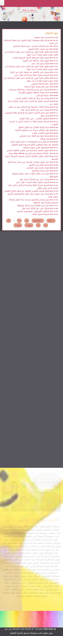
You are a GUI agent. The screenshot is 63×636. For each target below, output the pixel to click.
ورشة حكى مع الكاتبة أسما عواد (35, 208)
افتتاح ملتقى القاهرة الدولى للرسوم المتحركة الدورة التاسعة (31, 157)
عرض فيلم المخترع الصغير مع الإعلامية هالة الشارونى (27, 113)
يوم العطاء (44, 139)
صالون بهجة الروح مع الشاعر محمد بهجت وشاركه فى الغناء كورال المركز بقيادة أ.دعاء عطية (31, 53)
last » (18, 225)
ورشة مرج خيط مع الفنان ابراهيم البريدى (32, 98)
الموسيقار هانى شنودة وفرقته (36, 147)
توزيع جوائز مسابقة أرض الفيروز (36, 61)
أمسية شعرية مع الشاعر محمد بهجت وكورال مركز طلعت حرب (33, 102)
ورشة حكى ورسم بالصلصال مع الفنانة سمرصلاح (29, 89)
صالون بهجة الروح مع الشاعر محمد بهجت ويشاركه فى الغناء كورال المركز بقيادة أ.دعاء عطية (31, 79)
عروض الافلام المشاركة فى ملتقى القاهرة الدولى (28, 150)
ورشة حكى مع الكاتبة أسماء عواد (35, 110)
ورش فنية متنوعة (41, 37)
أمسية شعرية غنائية (41, 214)
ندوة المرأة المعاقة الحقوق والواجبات (33, 92)
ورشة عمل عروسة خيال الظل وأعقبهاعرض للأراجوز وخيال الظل (32, 195)
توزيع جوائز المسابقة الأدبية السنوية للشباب (30, 58)
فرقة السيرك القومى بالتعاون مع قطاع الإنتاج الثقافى (26, 191)
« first (51, 221)
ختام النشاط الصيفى (40, 84)
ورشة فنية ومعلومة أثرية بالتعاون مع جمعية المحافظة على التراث (31, 41)
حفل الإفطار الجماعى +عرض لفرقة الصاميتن (31, 46)
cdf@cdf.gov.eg (49, 629)
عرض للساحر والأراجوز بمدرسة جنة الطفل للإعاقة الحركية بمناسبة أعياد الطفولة (33, 201)
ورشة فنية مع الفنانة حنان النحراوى (34, 136)
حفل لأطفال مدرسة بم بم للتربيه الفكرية (32, 130)
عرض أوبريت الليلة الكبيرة (38, 49)
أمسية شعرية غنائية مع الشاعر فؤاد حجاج (32, 75)
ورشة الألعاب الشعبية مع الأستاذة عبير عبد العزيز (29, 107)
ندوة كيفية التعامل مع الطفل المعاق (33, 127)
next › (28, 225)
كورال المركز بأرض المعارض (38, 168)
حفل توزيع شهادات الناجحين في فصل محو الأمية (28, 162)
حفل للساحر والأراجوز (40, 171)
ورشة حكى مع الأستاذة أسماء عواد (34, 179)
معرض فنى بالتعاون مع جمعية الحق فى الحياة (29, 72)
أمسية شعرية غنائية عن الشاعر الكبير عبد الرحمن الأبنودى (33, 123)
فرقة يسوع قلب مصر (40, 63)
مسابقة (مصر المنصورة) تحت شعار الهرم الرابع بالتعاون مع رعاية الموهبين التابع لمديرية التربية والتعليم (34, 143)
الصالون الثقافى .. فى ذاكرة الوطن (34, 118)
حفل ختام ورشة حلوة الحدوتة (36, 87)
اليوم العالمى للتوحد (40, 133)
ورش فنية (45, 116)
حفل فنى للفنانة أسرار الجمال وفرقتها (33, 205)
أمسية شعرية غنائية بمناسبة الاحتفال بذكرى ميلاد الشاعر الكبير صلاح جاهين (33, 186)
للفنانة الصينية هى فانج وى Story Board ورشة (29, 153)
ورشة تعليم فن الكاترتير (39, 165)
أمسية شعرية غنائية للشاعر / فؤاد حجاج (32, 182)
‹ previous (38, 221)
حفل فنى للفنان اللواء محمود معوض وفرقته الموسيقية (35, 175)
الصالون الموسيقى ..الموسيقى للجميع (33, 211)
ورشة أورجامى (42, 95)
